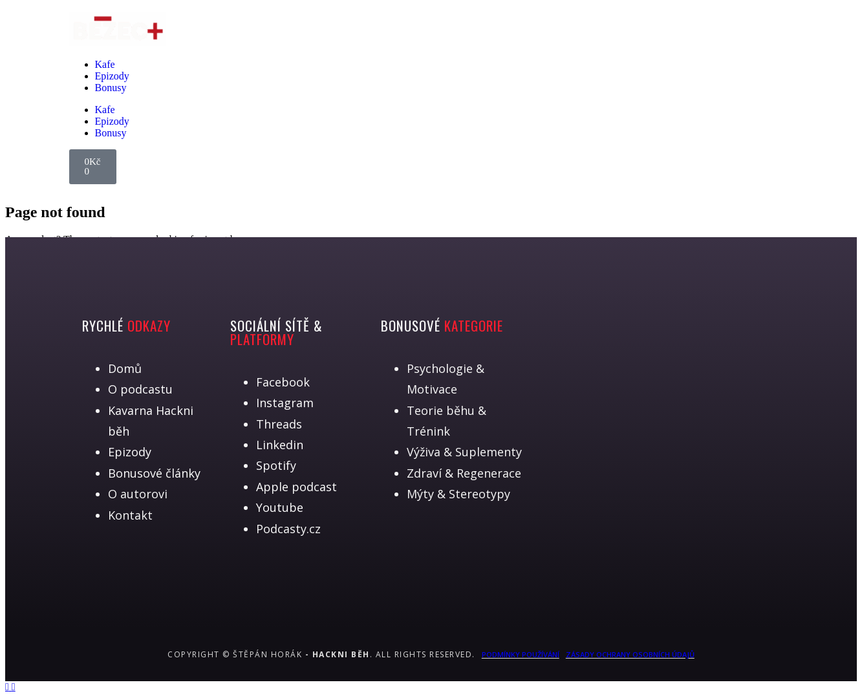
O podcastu (140, 389)
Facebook (283, 382)
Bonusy (111, 87)
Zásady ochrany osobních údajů (630, 654)
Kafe (105, 64)
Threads (279, 424)
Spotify (276, 465)
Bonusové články (154, 473)
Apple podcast (296, 486)
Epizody (112, 75)
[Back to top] (8, 686)
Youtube (279, 507)
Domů (125, 368)
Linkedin (279, 444)
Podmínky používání (520, 654)
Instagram (285, 402)
